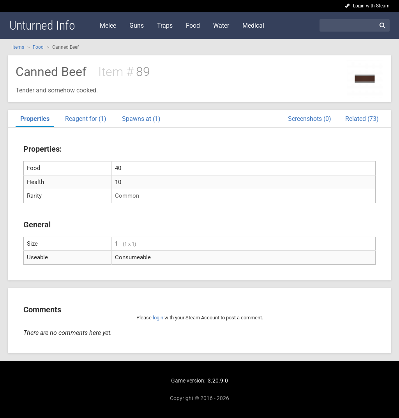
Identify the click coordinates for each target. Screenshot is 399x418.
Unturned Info (42, 25)
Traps (165, 25)
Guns (136, 25)
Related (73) (362, 118)
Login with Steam (371, 6)
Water (221, 25)
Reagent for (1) (85, 118)
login (158, 318)
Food (193, 25)
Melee (108, 25)
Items (18, 47)
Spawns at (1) (141, 118)
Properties (34, 118)
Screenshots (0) (309, 118)
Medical (253, 25)
